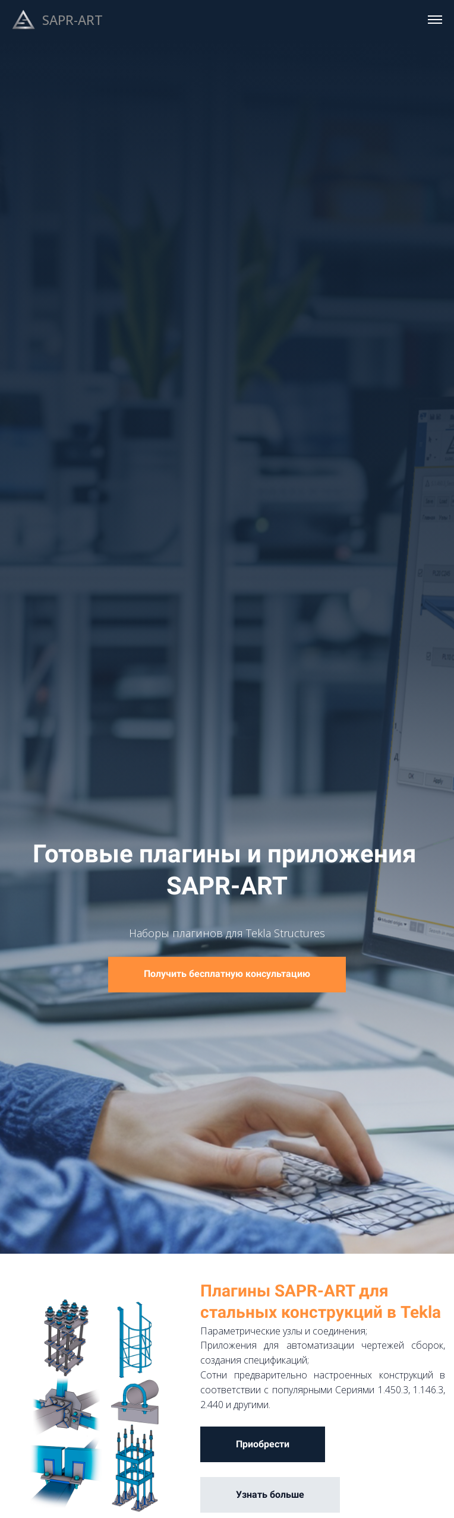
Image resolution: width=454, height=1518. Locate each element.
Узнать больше (270, 1494)
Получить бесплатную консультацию (227, 973)
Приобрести (262, 1444)
